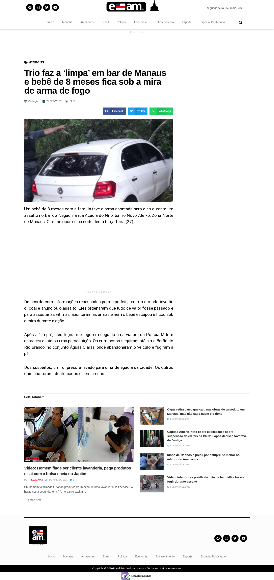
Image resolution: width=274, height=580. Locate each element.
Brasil (105, 22)
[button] (240, 22)
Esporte (187, 22)
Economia (140, 22)
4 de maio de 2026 (56, 480)
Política (121, 22)
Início (50, 22)
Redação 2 (36, 480)
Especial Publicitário (212, 22)
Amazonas (87, 22)
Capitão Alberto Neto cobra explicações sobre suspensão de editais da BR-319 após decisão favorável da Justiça (207, 436)
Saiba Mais (35, 500)
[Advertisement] (98, 261)
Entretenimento (164, 22)
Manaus (67, 22)
